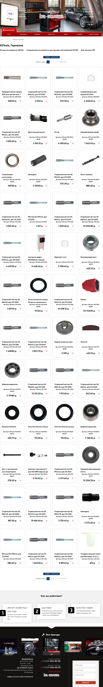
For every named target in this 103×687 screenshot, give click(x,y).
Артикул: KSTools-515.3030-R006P (91, 180)
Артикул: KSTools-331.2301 (12, 137)
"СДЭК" (44, 615)
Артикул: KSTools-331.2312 (64, 516)
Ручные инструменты (11, 50)
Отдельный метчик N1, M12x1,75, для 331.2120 (63, 512)
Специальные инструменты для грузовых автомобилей (52, 50)
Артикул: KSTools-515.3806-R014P (12, 433)
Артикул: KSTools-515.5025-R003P (91, 433)
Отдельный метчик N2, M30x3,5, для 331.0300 (11, 258)
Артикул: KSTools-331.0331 (38, 222)
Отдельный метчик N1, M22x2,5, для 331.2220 (37, 385)
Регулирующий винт (89, 257)
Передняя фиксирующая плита (90, 470)
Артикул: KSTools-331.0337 (64, 559)
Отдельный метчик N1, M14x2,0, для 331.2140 (63, 470)
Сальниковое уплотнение (7, 176)
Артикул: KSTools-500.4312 (64, 262)
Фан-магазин (88, 50)
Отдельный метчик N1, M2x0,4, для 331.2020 (11, 133)
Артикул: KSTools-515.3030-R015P (65, 348)
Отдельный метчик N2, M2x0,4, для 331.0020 (90, 385)
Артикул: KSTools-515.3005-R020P (65, 138)
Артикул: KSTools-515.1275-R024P (91, 348)
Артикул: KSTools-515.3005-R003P (38, 305)
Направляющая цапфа (90, 132)
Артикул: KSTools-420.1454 (91, 559)
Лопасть (84, 342)
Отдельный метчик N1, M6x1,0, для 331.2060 (37, 555)
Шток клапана (86, 175)
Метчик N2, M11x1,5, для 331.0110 (37, 218)
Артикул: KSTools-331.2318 (64, 304)
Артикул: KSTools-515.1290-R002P (12, 180)
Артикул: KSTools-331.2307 (38, 559)
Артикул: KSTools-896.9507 (91, 97)
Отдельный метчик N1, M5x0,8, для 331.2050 (11, 301)
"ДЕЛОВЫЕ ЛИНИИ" (56, 613)
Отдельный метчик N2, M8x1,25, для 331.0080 (11, 512)
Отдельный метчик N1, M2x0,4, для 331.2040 (63, 218)
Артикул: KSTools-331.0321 (90, 389)
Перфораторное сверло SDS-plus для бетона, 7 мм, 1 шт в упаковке (12, 93)
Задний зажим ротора (63, 342)
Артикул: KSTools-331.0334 (38, 97)
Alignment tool (60, 257)
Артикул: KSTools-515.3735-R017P (91, 475)
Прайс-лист (51, 34)
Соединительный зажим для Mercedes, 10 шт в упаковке (90, 555)
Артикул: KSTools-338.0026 (12, 97)
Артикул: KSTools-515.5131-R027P (12, 390)
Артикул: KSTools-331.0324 (64, 97)
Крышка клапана (9, 427)
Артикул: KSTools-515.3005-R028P (38, 180)
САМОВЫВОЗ (54, 615)
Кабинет (81, 34)
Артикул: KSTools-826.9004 (38, 262)
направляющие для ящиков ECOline (88, 93)
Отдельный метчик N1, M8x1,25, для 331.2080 (63, 385)
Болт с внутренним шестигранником (9, 470)
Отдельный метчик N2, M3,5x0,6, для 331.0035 (63, 93)
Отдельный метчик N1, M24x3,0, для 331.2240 (63, 301)
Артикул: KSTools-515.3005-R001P (91, 263)
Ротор (56, 132)
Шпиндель (32, 175)
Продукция (22, 34)
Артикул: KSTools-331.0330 (12, 559)
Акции (66, 34)
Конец (68, 62)
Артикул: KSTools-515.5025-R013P (38, 138)
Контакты (37, 34)
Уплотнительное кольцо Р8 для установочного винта (38, 301)
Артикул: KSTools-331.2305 (64, 222)
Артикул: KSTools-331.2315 (12, 347)
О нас (7, 34)
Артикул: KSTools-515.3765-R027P (12, 475)
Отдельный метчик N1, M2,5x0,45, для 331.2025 (11, 218)
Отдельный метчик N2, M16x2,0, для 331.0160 (37, 93)
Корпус (83, 300)
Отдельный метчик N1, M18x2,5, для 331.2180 (11, 343)
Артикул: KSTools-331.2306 (12, 304)
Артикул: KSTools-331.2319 (38, 516)
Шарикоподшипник (10, 384)
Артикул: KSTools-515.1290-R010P (91, 138)
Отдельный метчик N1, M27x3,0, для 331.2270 (37, 512)
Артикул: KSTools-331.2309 (64, 389)
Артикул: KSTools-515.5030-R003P (91, 517)
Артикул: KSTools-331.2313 (64, 474)
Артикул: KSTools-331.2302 (12, 222)
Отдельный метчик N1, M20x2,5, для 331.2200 (90, 218)
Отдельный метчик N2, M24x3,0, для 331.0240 (37, 343)
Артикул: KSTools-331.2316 (90, 222)
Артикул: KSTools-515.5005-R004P (38, 433)
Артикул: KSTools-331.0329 (12, 516)
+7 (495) (18, 11)
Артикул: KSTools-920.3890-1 (38, 474)
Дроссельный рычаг (36, 132)
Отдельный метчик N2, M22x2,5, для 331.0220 (63, 555)
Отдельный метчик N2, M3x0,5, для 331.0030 (63, 176)
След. (62, 62)
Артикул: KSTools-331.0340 (12, 262)
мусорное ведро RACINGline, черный (36, 258)
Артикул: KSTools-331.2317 (38, 389)
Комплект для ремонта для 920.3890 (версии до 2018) (38, 470)
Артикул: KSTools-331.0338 (38, 347)
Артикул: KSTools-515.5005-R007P (65, 433)
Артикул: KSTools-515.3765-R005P (91, 305)
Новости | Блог (95, 34)
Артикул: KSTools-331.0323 (64, 179)
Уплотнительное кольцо (38, 427)
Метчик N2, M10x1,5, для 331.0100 (11, 555)
